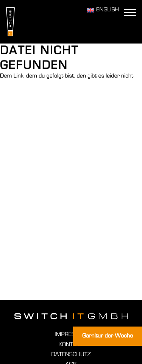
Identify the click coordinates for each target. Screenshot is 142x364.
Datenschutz (71, 355)
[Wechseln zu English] (103, 10)
